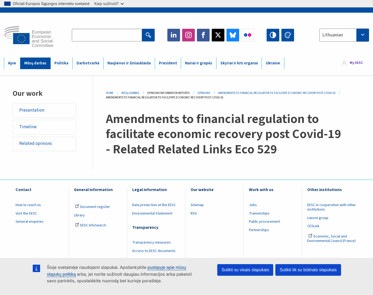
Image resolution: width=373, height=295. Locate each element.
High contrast (273, 35)
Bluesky (232, 35)
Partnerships (259, 230)
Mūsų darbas (35, 63)
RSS (194, 213)
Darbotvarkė (88, 63)
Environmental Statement (152, 213)
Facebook (203, 35)
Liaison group (317, 218)
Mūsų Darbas (130, 93)
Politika (61, 63)
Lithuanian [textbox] (332, 35)
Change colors (287, 35)
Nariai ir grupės (198, 63)
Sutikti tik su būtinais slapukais (308, 270)
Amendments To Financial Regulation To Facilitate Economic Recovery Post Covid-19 (276, 93)
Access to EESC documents (154, 251)
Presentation (31, 110)
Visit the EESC (26, 213)
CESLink (313, 226)
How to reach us (28, 205)
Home (110, 93)
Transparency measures (151, 242)
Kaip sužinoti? (109, 3)
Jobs (253, 205)
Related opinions (35, 143)
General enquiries (30, 221)
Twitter (218, 35)
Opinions (203, 93)
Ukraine (273, 63)
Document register (92, 207)
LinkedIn (173, 35)
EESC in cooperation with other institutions (331, 207)
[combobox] (344, 35)
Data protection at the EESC (154, 205)
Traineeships (259, 213)
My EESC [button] (356, 63)
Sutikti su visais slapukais (245, 270)
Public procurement (264, 221)
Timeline (28, 127)
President (168, 63)
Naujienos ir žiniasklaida (129, 63)
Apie (12, 63)
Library (79, 215)
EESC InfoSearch (90, 225)
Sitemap (197, 205)
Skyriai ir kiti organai (239, 63)
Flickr (247, 35)
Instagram (188, 35)
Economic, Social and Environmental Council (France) (331, 239)
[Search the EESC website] (107, 35)
